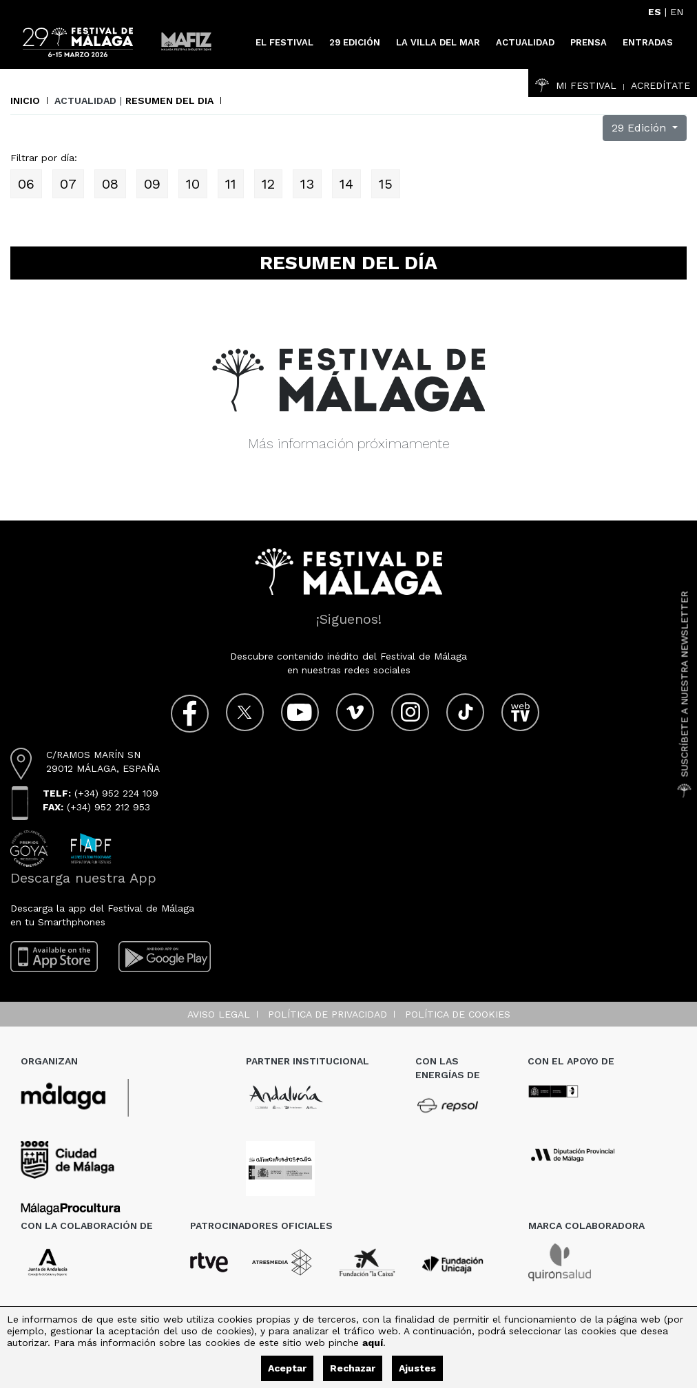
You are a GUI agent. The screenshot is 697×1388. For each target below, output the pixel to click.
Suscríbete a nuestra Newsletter (684, 694)
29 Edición (640, 127)
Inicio (25, 100)
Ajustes (417, 1368)
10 (193, 184)
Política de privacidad (327, 1014)
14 (346, 184)
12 (268, 184)
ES (654, 12)
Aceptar (287, 1368)
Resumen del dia (169, 100)
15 (386, 184)
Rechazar (352, 1368)
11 (230, 184)
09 (152, 184)
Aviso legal (218, 1014)
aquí (372, 1342)
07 (68, 184)
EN (676, 12)
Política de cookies (457, 1014)
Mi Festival (575, 85)
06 (26, 184)
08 (110, 184)
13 (307, 184)
